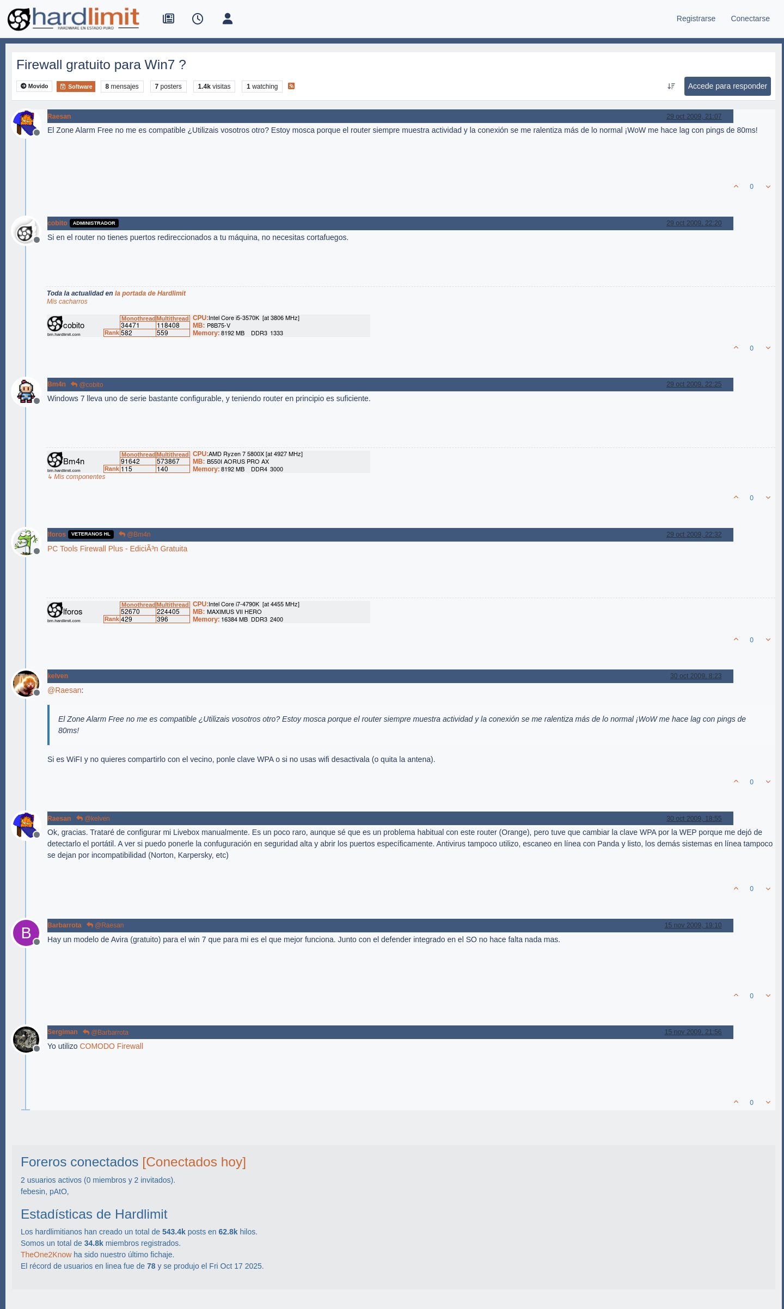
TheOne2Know (46, 1254)
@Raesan (105, 925)
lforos (56, 534)
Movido (34, 86)
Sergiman (62, 1032)
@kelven (93, 818)
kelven (57, 676)
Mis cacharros (67, 301)
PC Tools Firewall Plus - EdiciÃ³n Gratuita (117, 548)
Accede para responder (728, 86)
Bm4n (56, 384)
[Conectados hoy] (194, 1161)
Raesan (59, 116)
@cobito (87, 385)
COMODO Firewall (111, 1046)
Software (75, 86)
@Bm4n (135, 534)
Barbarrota (64, 925)
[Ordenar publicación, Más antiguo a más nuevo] (671, 86)
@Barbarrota (105, 1032)
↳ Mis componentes (76, 477)
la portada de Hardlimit (150, 293)
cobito (57, 223)
